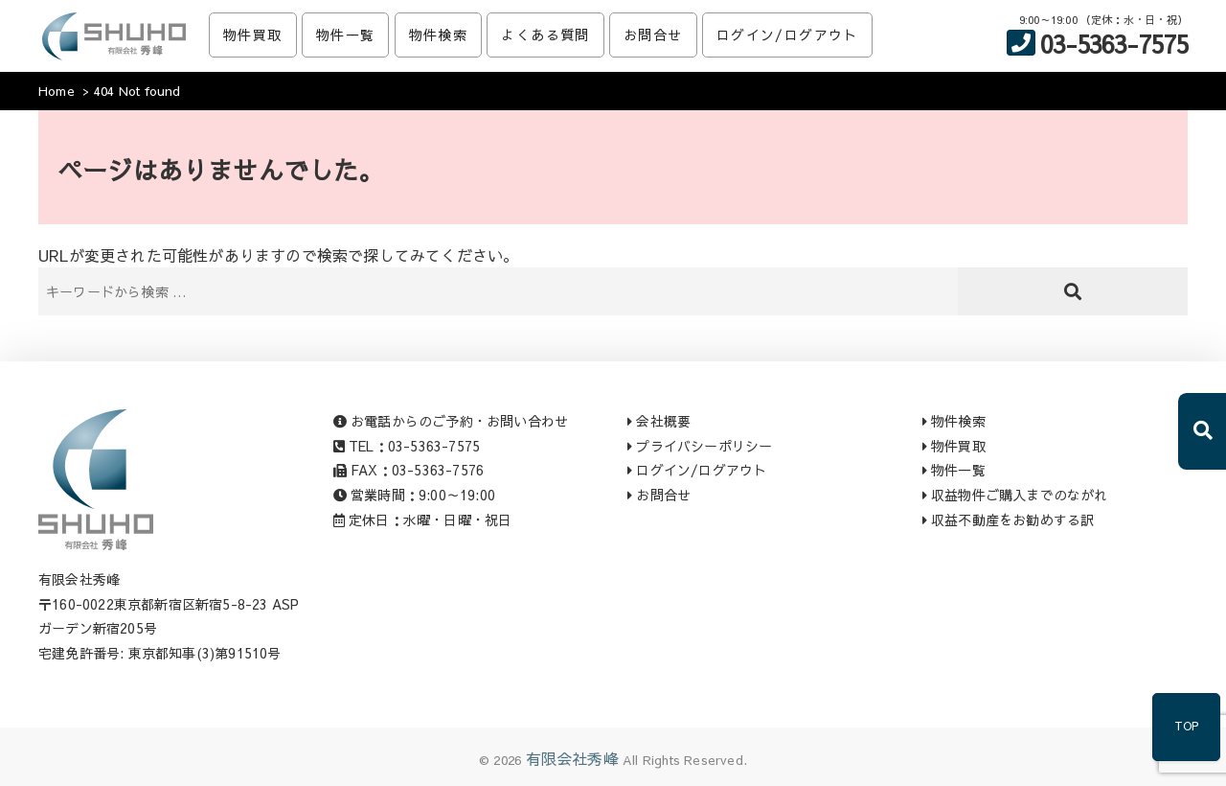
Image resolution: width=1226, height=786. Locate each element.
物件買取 (253, 34)
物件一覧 (345, 34)
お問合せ (653, 34)
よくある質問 (545, 34)
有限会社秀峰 (572, 758)
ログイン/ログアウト (787, 34)
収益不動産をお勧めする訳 (1008, 519)
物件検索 (438, 34)
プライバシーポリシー (699, 445)
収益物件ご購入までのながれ (1015, 494)
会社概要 (659, 420)
